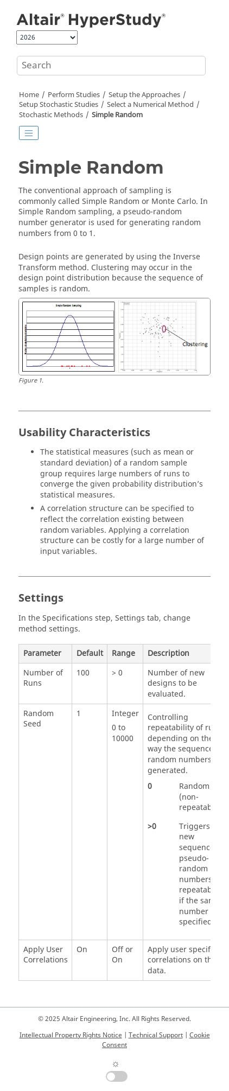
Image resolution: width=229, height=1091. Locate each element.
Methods (51, 115)
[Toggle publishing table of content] (29, 133)
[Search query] (111, 65)
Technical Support (156, 1035)
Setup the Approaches (144, 95)
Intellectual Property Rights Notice (71, 1035)
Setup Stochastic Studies (58, 105)
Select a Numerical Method (150, 105)
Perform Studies (74, 95)
